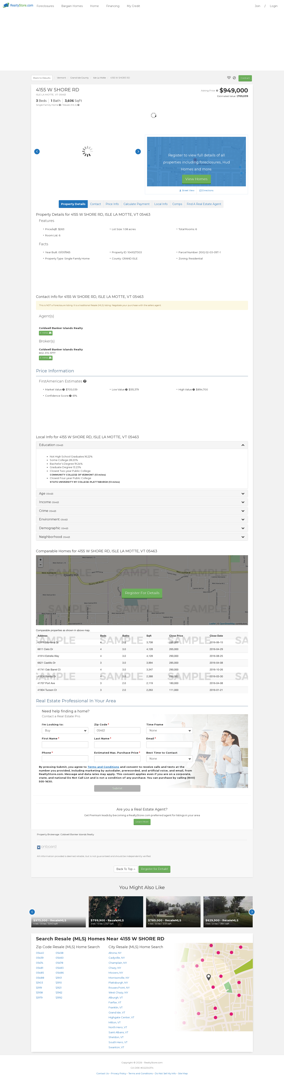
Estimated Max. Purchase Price (117, 752)
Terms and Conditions (140, 1073)
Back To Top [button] (125, 869)
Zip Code (101, 724)
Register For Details (142, 593)
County (79, 77)
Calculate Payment (137, 204)
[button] (142, 445)
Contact (245, 78)
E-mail (45, 332)
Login (274, 6)
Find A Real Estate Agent (204, 204)
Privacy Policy (118, 1073)
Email (151, 738)
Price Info (112, 204)
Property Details (73, 204)
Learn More (142, 821)
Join (257, 6)
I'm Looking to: (52, 724)
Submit (117, 788)
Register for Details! (154, 869)
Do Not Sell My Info (165, 1073)
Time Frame (154, 724)
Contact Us (102, 1073)
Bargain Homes (72, 6)
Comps (177, 204)
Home (94, 6)
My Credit (133, 6)
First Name (50, 738)
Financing (112, 6)
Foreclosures (45, 6)
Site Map (183, 1073)
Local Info (161, 204)
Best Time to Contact (161, 752)
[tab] (142, 445)
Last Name (102, 738)
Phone (47, 752)
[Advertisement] (142, 41)
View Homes (196, 179)
